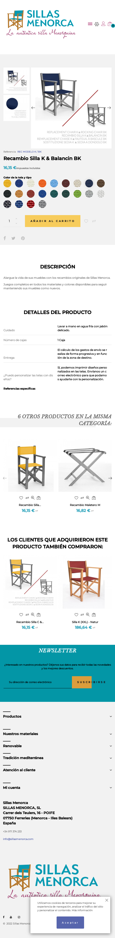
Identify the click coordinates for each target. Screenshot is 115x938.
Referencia (9, 151)
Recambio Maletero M (85, 505)
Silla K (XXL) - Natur (85, 622)
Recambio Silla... (30, 505)
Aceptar (70, 922)
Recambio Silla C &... (30, 622)
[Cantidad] (12, 221)
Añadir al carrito (52, 221)
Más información (82, 910)
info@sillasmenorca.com (18, 839)
